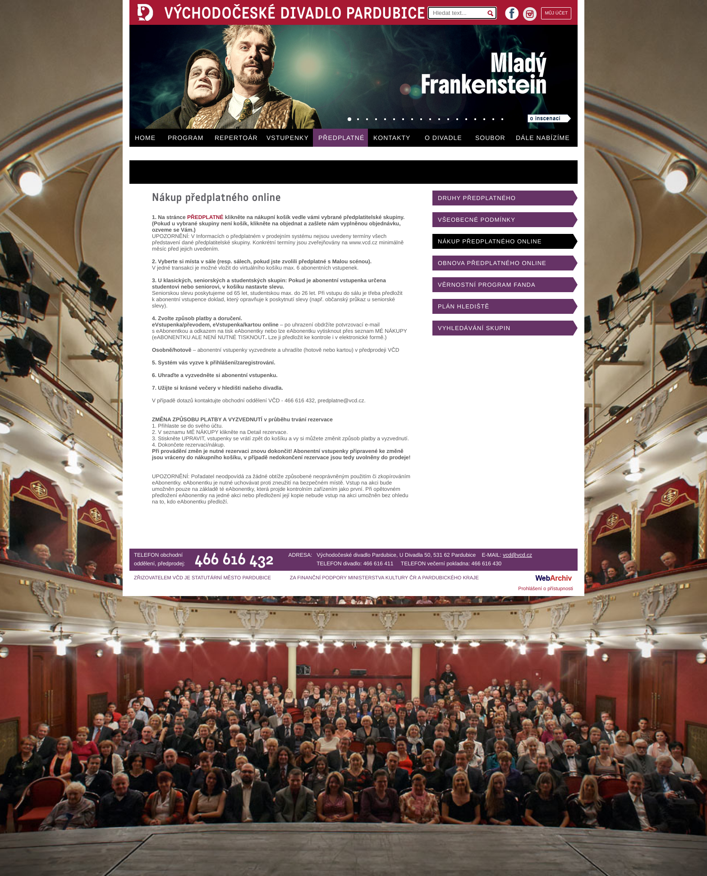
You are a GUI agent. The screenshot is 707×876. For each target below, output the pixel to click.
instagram (530, 14)
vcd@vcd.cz (517, 555)
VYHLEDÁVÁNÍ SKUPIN (474, 328)
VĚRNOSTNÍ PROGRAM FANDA (487, 284)
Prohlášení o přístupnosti (545, 589)
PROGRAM (185, 137)
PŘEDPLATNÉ (341, 137)
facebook (512, 10)
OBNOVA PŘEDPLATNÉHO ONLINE (492, 263)
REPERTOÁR (236, 137)
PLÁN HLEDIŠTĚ (463, 306)
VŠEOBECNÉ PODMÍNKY (476, 219)
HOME (145, 137)
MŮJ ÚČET (556, 13)
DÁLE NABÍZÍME (543, 137)
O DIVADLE (443, 137)
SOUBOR (490, 137)
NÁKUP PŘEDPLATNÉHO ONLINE (490, 241)
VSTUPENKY (287, 137)
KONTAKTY (391, 137)
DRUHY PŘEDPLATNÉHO (477, 198)
